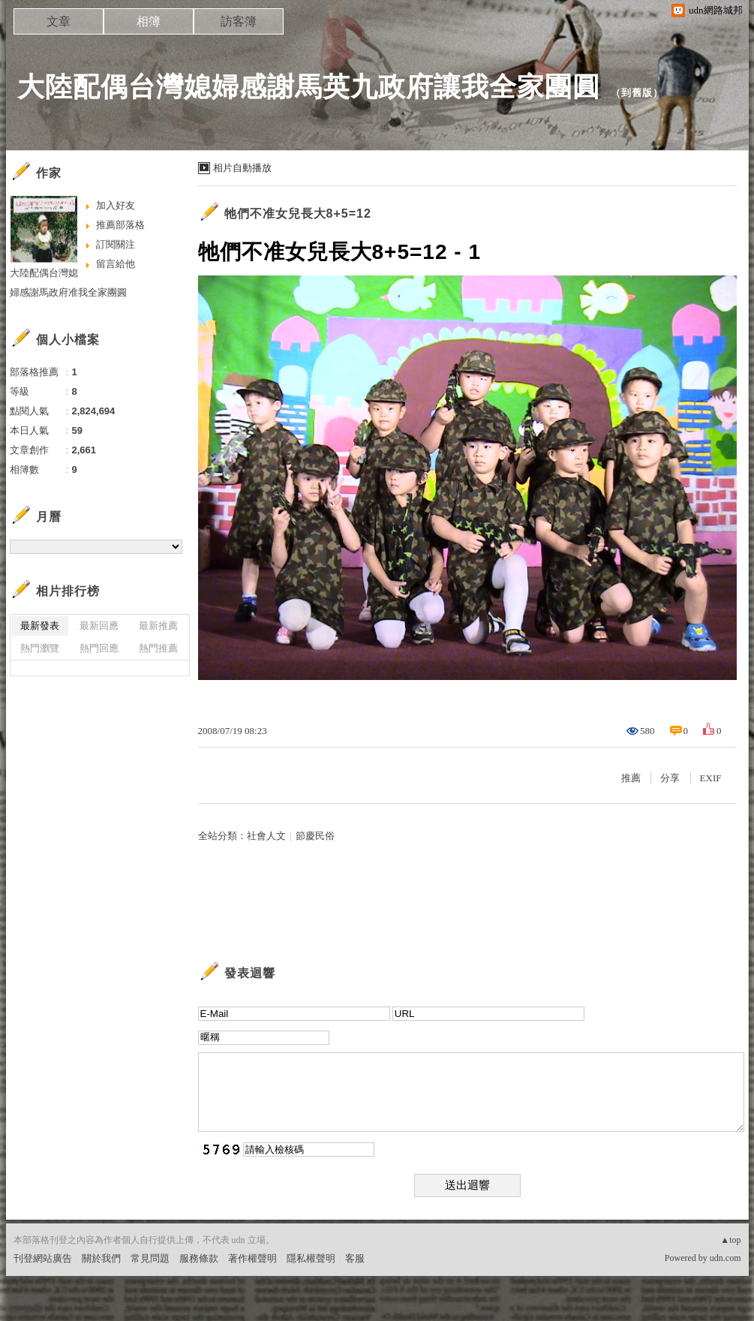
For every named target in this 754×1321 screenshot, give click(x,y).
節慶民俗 (315, 835)
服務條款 (198, 1258)
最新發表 (39, 625)
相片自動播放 (242, 167)
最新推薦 (158, 625)
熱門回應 (99, 648)
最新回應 (99, 625)
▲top (730, 1240)
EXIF (711, 778)
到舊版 (637, 92)
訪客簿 (239, 21)
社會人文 (266, 835)
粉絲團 (28, 1309)
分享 (670, 778)
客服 (355, 1258)
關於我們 (101, 1258)
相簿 (149, 21)
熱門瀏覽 (39, 648)
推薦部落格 (120, 224)
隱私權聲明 (311, 1258)
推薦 (631, 778)
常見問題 (150, 1258)
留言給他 (115, 263)
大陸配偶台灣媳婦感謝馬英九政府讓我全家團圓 (308, 86)
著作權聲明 (252, 1258)
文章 (59, 21)
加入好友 (115, 205)
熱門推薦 (158, 648)
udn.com (725, 1258)
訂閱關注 (115, 244)
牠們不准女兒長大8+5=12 (297, 213)
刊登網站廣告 (43, 1258)
